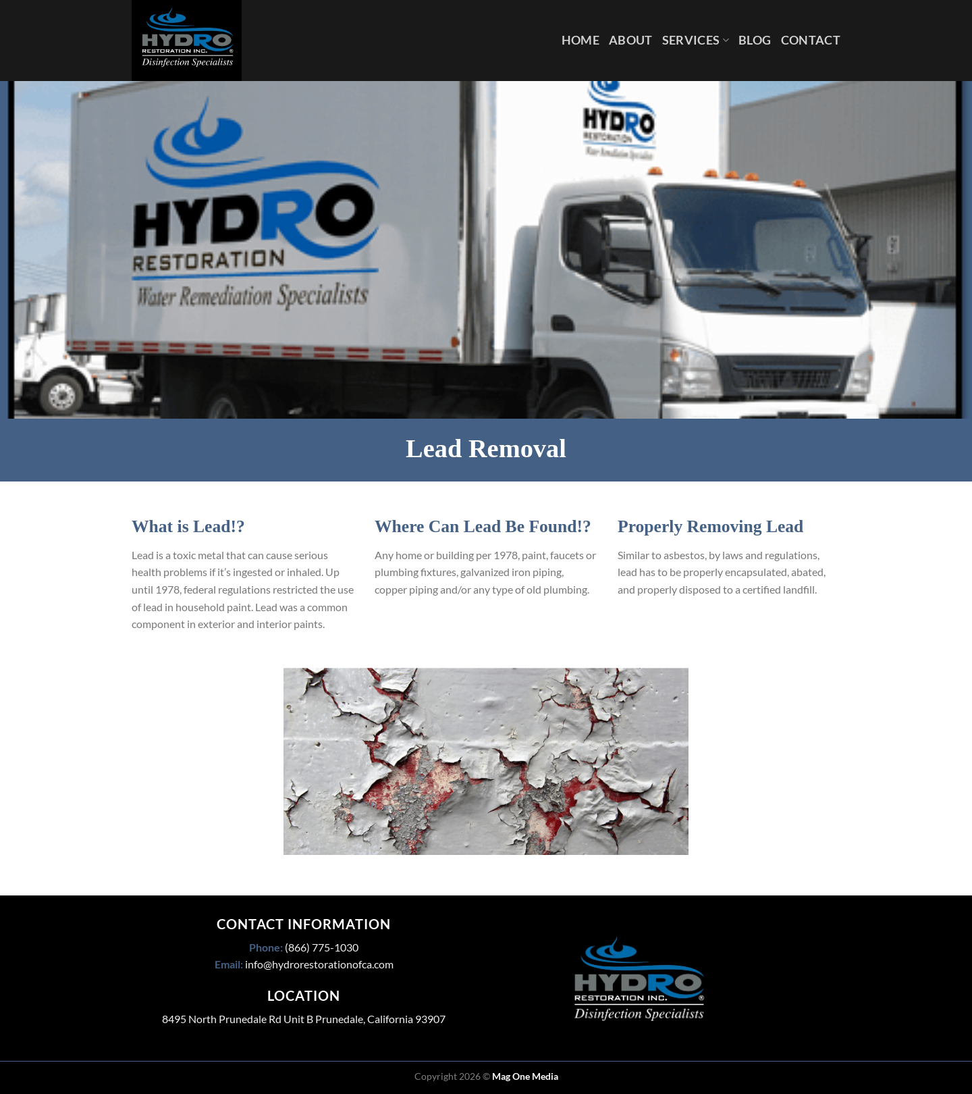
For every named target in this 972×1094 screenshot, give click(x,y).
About (631, 40)
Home (580, 40)
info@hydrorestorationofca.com (319, 964)
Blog (754, 40)
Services (695, 40)
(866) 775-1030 (321, 947)
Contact (810, 40)
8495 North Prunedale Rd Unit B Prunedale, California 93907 (304, 1018)
